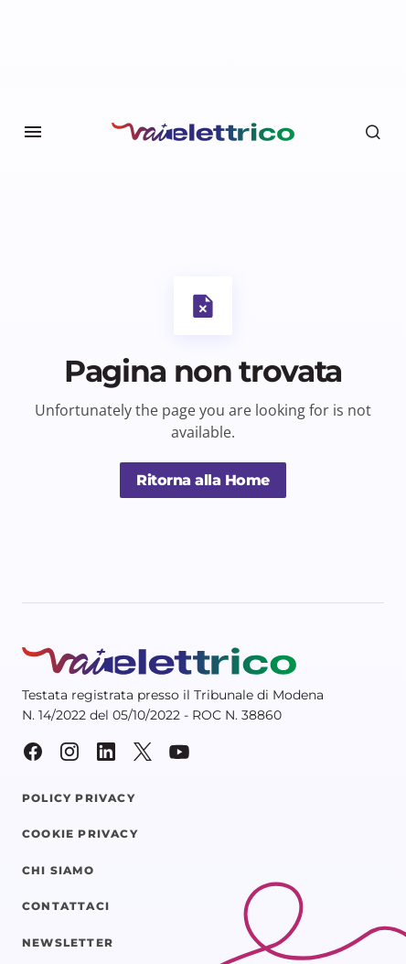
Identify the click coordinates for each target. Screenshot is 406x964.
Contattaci (66, 906)
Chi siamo (58, 870)
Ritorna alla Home (203, 480)
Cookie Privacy (80, 834)
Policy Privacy (78, 798)
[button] (33, 132)
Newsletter (67, 943)
